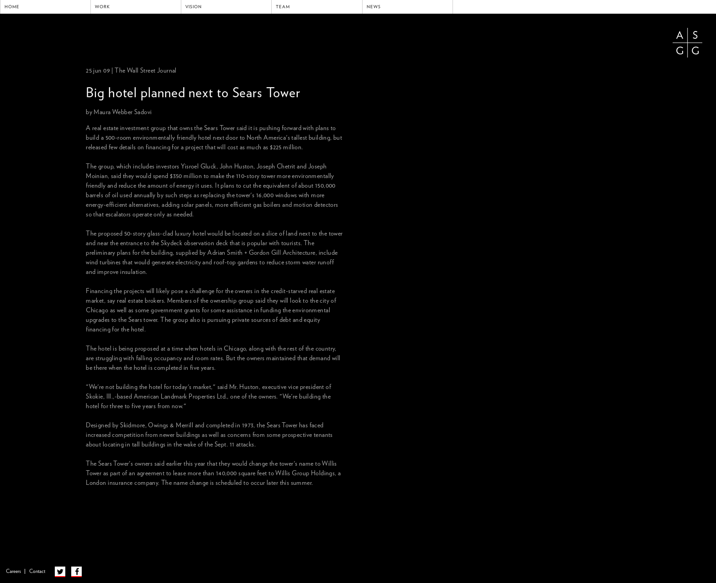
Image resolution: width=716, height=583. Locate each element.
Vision (193, 7)
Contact (37, 571)
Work (102, 7)
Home (12, 7)
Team (283, 7)
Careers (13, 571)
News (374, 7)
